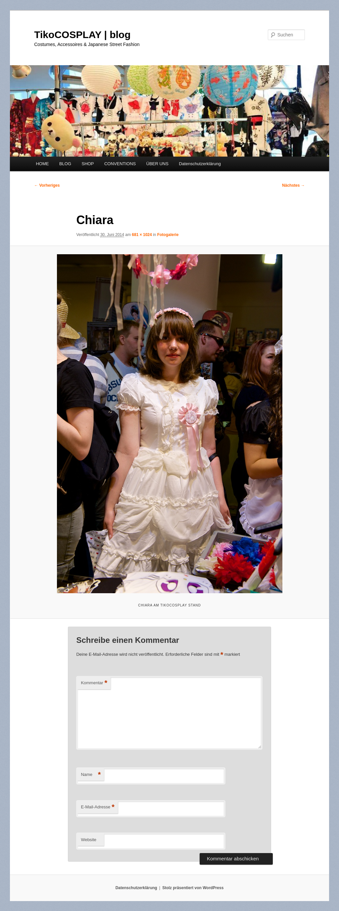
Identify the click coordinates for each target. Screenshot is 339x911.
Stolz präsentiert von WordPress (192, 888)
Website (88, 839)
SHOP (88, 163)
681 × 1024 (142, 234)
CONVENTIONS (120, 163)
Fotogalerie (168, 234)
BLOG (65, 163)
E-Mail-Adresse (97, 807)
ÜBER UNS (157, 163)
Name (91, 775)
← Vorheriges (47, 185)
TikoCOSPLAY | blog (82, 34)
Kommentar (94, 683)
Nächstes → (293, 185)
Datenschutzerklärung (199, 163)
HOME (42, 163)
